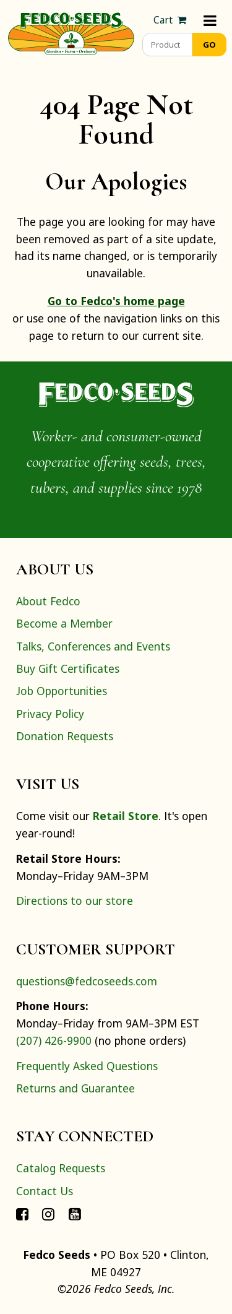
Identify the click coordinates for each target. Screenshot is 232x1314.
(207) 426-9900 (54, 1040)
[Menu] (210, 20)
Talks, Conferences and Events (93, 646)
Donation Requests (64, 735)
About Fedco (48, 601)
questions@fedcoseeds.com (86, 981)
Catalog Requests (60, 1168)
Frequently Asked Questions (87, 1065)
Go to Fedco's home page (116, 300)
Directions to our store (74, 900)
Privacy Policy (50, 713)
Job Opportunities (61, 690)
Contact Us (44, 1190)
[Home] (71, 32)
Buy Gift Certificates (67, 668)
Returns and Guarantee (75, 1088)
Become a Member (64, 623)
